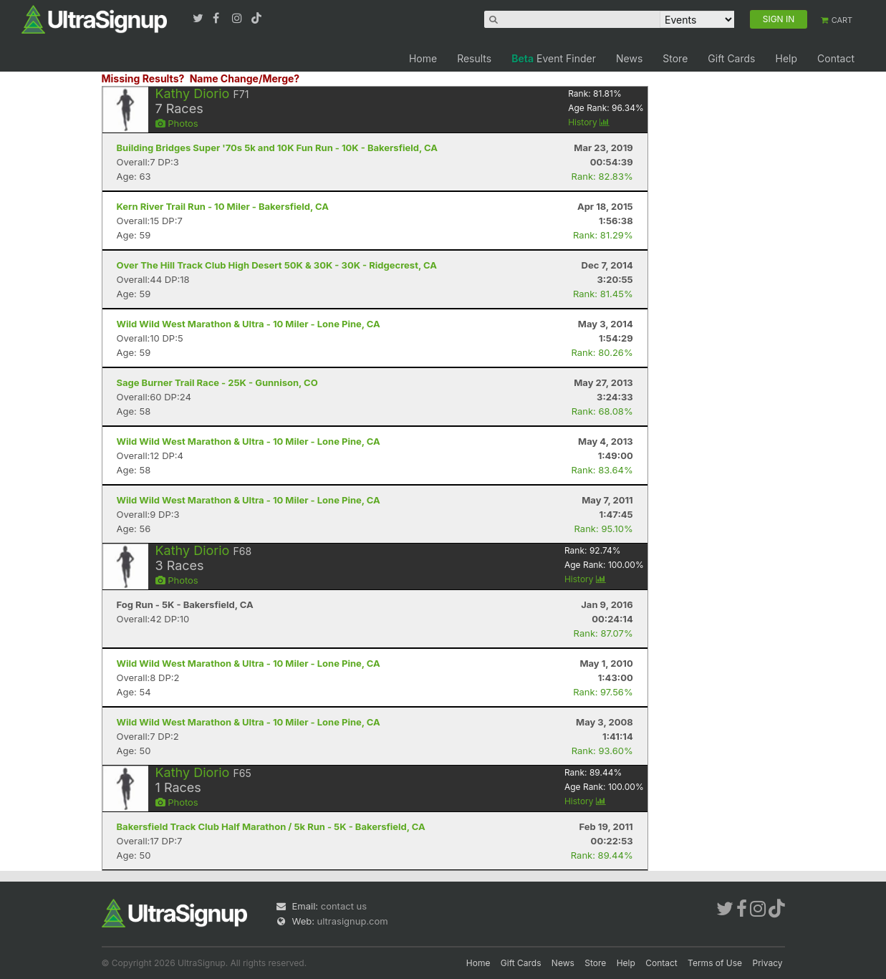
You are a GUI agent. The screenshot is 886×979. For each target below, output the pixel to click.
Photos (176, 123)
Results (474, 58)
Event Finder (553, 58)
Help (786, 58)
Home (423, 58)
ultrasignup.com (352, 921)
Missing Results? (143, 78)
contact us (344, 906)
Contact (835, 58)
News (629, 58)
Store (675, 58)
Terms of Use (715, 963)
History (589, 122)
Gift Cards (731, 58)
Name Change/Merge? (245, 78)
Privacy (768, 963)
